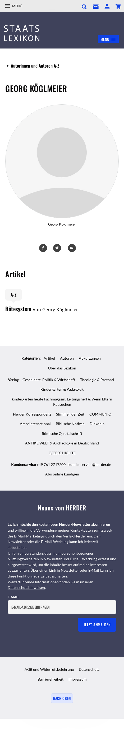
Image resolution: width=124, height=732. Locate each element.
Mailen (72, 248)
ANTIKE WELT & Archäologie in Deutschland (62, 443)
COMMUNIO (100, 414)
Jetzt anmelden (97, 624)
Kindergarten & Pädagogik (62, 389)
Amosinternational (35, 423)
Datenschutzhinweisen (26, 587)
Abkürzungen (90, 358)
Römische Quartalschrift (62, 433)
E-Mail (13, 597)
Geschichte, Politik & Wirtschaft (48, 379)
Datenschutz (89, 669)
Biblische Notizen (70, 423)
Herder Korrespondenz (32, 414)
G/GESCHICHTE (62, 453)
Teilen (43, 248)
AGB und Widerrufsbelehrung (49, 669)
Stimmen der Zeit (70, 414)
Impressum (77, 679)
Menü (17, 5)
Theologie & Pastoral (97, 379)
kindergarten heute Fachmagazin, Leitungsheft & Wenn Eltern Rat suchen (62, 402)
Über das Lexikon (62, 368)
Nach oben (62, 698)
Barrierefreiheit (50, 679)
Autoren (67, 358)
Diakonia (97, 423)
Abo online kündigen (62, 474)
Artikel (49, 358)
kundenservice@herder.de (89, 464)
